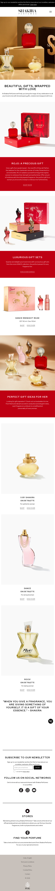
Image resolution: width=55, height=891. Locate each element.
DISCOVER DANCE (27, 272)
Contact (27, 874)
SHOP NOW (27, 185)
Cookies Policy (27, 870)
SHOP (22, 325)
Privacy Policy (26, 771)
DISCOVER (31, 325)
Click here (33, 5)
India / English (27, 858)
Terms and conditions (27, 862)
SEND (37, 767)
